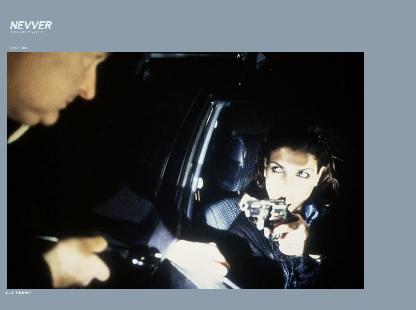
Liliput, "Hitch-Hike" (19, 292)
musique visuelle (27, 31)
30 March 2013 (18, 48)
